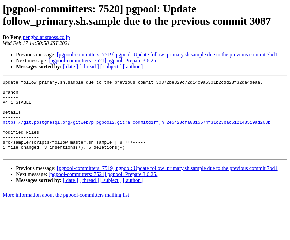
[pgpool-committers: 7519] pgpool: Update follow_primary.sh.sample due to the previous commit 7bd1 (167, 54)
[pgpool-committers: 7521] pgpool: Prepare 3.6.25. (103, 60)
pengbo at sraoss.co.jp (46, 37)
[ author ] (133, 66)
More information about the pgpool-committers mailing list (66, 210)
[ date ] (70, 66)
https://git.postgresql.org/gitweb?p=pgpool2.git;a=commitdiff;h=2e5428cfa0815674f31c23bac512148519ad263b (136, 131)
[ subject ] (111, 66)
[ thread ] (89, 66)
